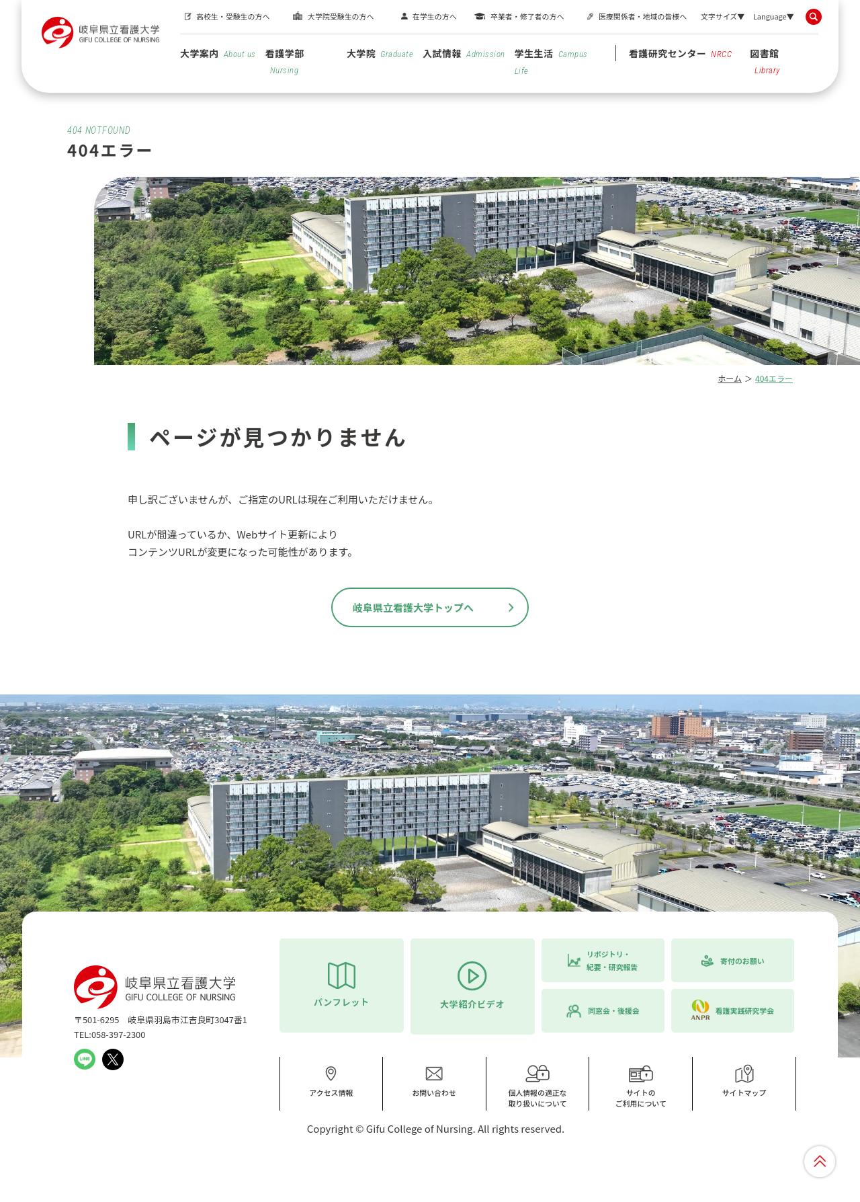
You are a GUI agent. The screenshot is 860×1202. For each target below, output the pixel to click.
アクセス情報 (331, 1081)
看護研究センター (680, 53)
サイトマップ (744, 1081)
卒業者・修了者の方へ (527, 16)
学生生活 (551, 61)
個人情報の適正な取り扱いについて (537, 1086)
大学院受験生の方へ (341, 16)
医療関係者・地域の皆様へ (643, 16)
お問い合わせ (434, 1081)
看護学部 (284, 60)
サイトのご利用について (640, 1086)
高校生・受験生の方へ (232, 16)
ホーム (730, 378)
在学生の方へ (435, 16)
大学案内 (218, 53)
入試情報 (464, 53)
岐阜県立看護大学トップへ (413, 607)
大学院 (380, 53)
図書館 (765, 60)
